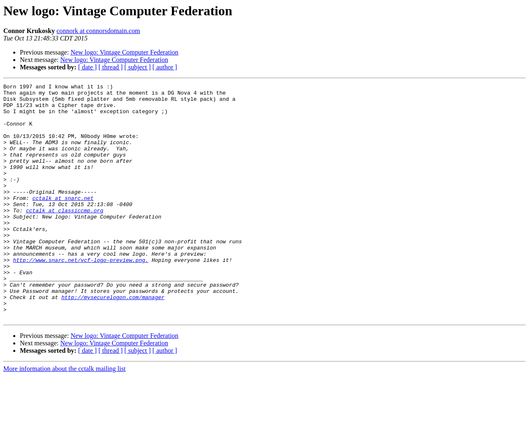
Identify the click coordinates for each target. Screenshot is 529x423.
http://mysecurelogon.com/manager (112, 340)
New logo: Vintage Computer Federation (125, 52)
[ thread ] (110, 67)
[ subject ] (137, 67)
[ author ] (165, 67)
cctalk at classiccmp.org (64, 236)
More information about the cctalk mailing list (64, 415)
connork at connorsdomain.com (98, 30)
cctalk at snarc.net (62, 221)
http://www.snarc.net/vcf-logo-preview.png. (80, 295)
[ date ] (87, 67)
